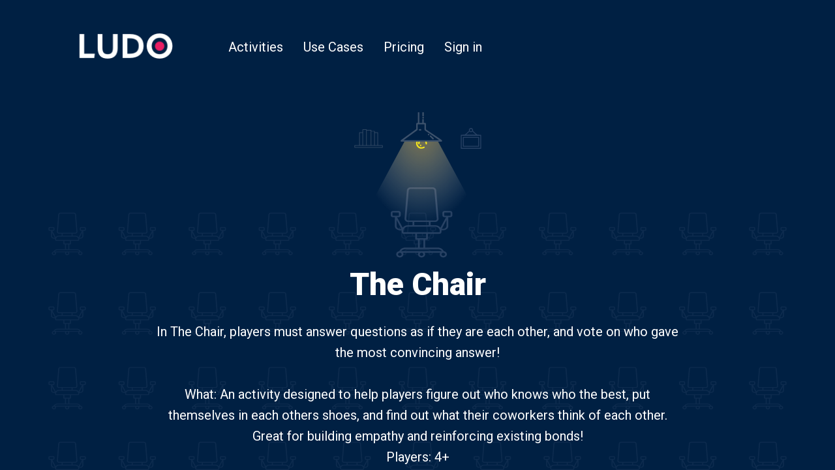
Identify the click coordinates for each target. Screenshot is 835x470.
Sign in (463, 47)
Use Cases (333, 47)
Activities (255, 47)
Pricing (404, 47)
